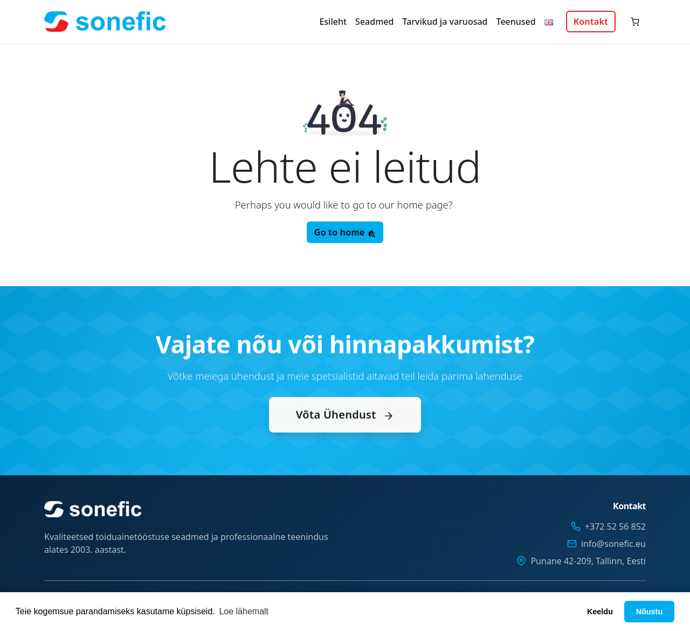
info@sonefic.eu (613, 544)
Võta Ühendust (345, 434)
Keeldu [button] (600, 611)
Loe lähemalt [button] (243, 611)
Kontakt (591, 21)
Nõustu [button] (649, 611)
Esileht (333, 21)
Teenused (516, 21)
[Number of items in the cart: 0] (635, 21)
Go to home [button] (345, 232)
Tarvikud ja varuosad (444, 21)
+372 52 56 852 (615, 526)
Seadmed (374, 21)
